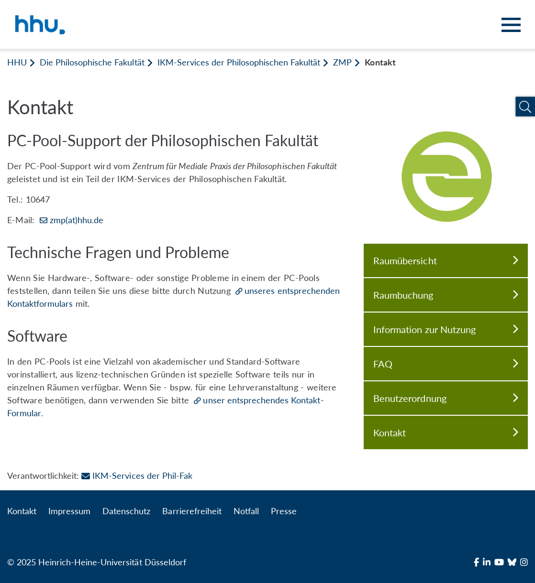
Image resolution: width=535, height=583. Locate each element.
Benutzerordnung (445, 398)
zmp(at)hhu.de (76, 220)
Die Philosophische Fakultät (92, 62)
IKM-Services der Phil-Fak (136, 475)
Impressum (69, 511)
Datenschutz (126, 511)
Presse (284, 511)
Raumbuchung (445, 295)
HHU (17, 62)
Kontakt (445, 432)
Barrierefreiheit (191, 511)
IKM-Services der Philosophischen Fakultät (239, 62)
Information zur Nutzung (445, 329)
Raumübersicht (445, 260)
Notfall (246, 511)
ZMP (342, 62)
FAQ (445, 363)
